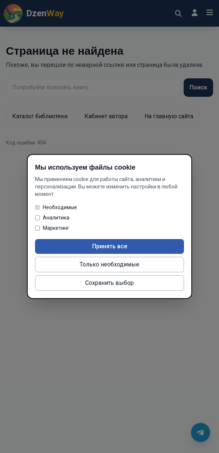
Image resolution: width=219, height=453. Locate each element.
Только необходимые (109, 264)
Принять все (109, 246)
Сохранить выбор (109, 282)
